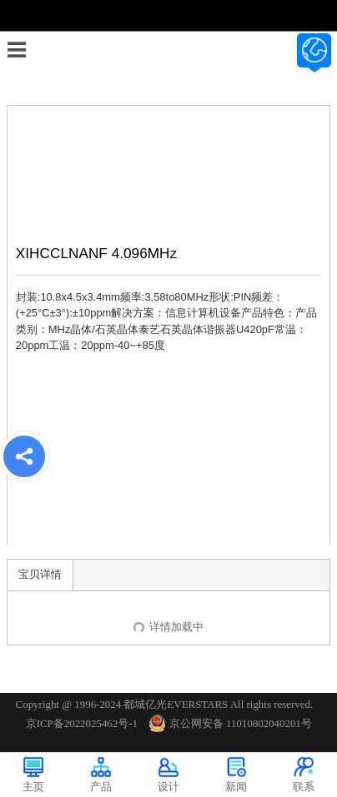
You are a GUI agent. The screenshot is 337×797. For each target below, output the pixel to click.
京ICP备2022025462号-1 (82, 723)
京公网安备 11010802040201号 (230, 723)
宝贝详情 (40, 574)
